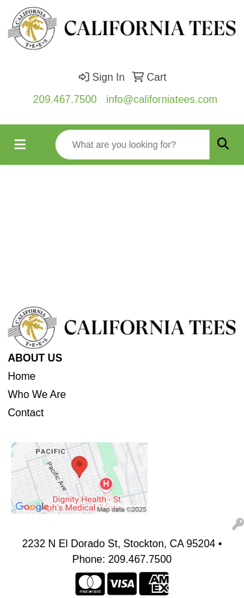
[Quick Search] (132, 145)
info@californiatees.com (161, 99)
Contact (26, 412)
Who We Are (37, 394)
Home (22, 376)
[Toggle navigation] (20, 144)
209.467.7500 (65, 99)
